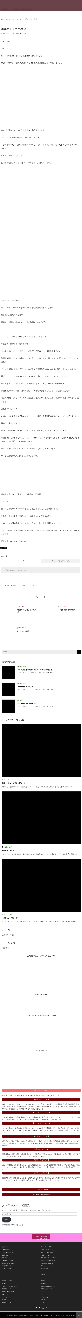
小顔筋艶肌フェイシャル (47, 1263)
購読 (6, 1219)
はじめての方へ (6, 1247)
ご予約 (42, 1302)
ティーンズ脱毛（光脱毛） (48, 1252)
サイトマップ (44, 1294)
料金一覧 (43, 1274)
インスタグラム (6, 1299)
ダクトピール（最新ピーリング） (49, 1247)
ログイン (24, 585)
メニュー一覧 (44, 1268)
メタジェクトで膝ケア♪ (10, 918)
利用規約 (43, 1283)
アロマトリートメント (46, 1266)
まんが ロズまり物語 (7, 1268)
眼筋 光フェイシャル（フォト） (49, 1257)
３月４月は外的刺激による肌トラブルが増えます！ (36, 670)
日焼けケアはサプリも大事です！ (13, 783)
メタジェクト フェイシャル (48, 1255)
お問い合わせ (44, 1297)
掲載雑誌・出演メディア (8, 1291)
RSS (46, 1307)
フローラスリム (6, 1283)
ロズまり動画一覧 (6, 1266)
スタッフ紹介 (5, 1257)
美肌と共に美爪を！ (9, 850)
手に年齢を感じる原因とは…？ (29, 704)
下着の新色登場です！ (25, 687)
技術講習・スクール (7, 1302)
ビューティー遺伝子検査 (41, 1194)
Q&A (42, 1291)
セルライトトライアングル (48, 1260)
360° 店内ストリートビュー (9, 1263)
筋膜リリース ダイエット (47, 1249)
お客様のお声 (5, 1255)
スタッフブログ (6, 1294)
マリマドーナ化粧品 (7, 1280)
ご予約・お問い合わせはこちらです (41, 1237)
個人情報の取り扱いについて (48, 1286)
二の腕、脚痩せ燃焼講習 (66, 610)
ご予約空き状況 (6, 1249)
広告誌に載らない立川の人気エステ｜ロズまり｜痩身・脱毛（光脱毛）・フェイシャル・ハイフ (35, 1315)
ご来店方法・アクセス (7, 1260)
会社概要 (43, 1280)
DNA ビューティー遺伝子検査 (9, 1286)
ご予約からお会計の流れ (8, 1252)
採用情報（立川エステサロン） (49, 1289)
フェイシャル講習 (23, 631)
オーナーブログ (6, 1297)
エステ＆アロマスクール (19, 33)
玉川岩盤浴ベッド (6, 1289)
